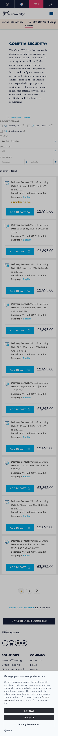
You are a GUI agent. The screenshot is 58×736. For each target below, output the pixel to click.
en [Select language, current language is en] (8, 730)
